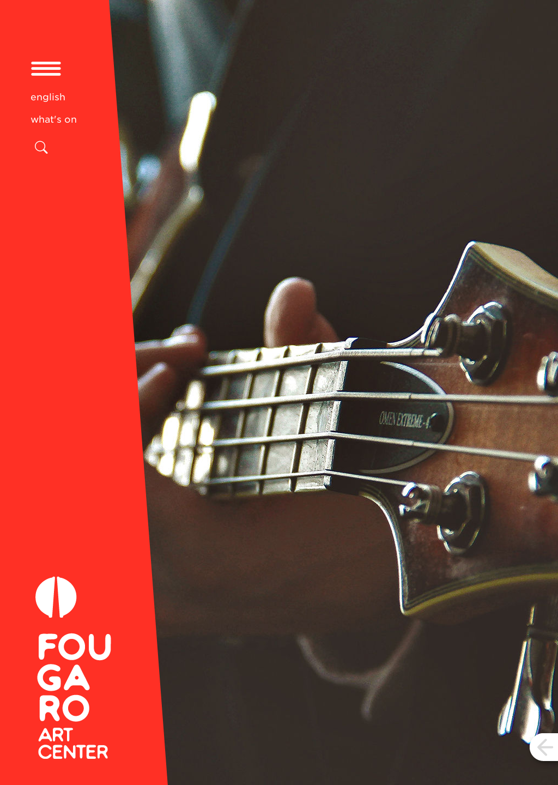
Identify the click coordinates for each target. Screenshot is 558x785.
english (48, 97)
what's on (54, 119)
